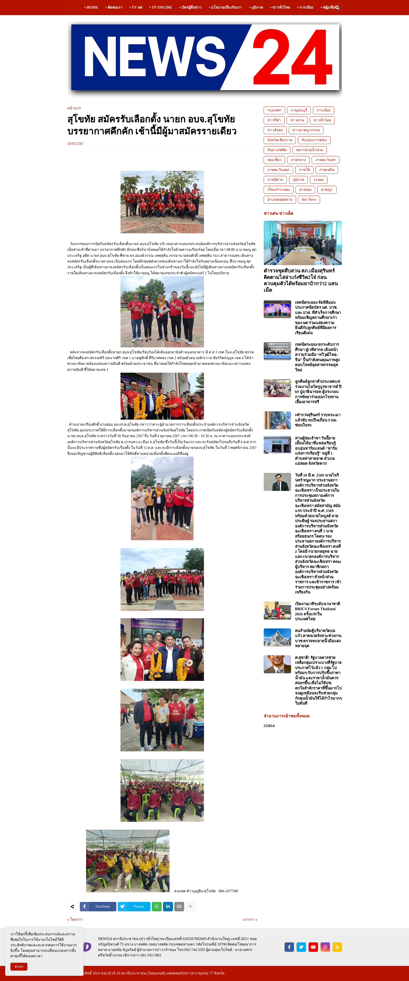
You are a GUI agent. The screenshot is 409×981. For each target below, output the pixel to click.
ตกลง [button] (19, 966)
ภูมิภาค (298, 180)
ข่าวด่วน (297, 120)
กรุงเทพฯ (274, 110)
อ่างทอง (305, 190)
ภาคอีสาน (275, 180)
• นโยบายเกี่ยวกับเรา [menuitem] (225, 7)
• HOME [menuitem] (91, 7)
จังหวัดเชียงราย (279, 140)
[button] (327, 7)
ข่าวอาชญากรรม (306, 130)
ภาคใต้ (304, 170)
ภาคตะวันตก (325, 160)
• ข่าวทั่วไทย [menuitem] (280, 7)
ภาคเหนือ (326, 170)
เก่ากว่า (249, 919)
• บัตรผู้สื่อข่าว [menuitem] (190, 7)
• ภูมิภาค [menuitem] (256, 7)
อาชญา (327, 190)
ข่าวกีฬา (274, 120)
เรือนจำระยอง (278, 190)
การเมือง (323, 110)
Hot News (309, 199)
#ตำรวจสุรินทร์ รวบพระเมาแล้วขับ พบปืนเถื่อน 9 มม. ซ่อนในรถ (317, 420)
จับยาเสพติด (277, 150)
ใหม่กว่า (76, 919)
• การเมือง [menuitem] (305, 7)
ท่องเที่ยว (274, 160)
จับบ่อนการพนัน (314, 140)
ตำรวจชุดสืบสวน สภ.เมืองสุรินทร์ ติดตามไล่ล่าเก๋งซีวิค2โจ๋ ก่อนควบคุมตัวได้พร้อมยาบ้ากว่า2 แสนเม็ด (301, 280)
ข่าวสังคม (275, 130)
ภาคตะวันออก (278, 170)
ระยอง (319, 180)
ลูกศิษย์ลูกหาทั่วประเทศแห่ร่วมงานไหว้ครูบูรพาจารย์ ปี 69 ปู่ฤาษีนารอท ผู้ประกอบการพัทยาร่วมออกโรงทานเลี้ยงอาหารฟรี (318, 391)
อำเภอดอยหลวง (279, 199)
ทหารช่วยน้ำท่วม (309, 150)
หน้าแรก (74, 108)
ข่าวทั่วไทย (322, 120)
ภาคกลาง (298, 160)
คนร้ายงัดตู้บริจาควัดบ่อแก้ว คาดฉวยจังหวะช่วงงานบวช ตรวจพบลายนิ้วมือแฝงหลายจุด (318, 638)
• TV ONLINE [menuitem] (161, 7)
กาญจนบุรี (299, 110)
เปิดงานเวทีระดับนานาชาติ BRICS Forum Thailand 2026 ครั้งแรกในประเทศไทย (317, 611)
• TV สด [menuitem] (136, 7)
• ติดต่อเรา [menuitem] (113, 7)
